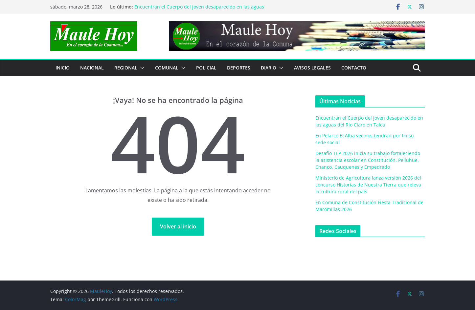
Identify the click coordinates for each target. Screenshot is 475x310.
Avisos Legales (312, 68)
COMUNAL (166, 68)
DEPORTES (238, 68)
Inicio (63, 68)
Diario (268, 68)
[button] (141, 67)
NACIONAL (92, 68)
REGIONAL (125, 68)
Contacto (353, 68)
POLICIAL (206, 68)
